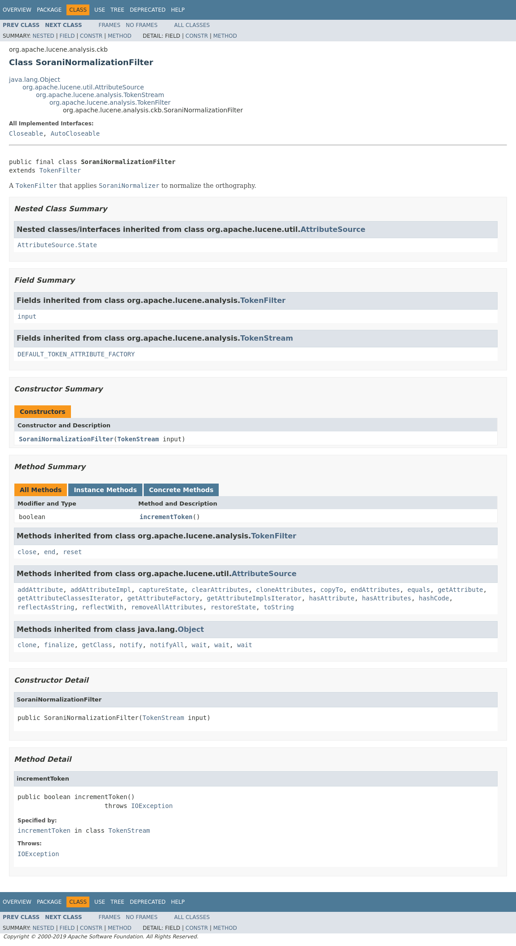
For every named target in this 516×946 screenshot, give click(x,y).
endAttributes (375, 589)
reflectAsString (46, 607)
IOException (152, 805)
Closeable (26, 133)
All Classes (192, 25)
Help (178, 10)
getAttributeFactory (163, 598)
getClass (97, 644)
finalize (59, 644)
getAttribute (460, 589)
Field (67, 36)
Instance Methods (105, 489)
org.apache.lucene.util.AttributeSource (83, 87)
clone (27, 644)
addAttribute (40, 589)
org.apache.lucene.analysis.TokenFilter (110, 102)
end (49, 551)
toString (279, 607)
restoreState (233, 607)
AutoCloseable (75, 133)
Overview (17, 10)
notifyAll (167, 644)
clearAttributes (220, 589)
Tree (117, 10)
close (27, 551)
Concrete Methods (181, 489)
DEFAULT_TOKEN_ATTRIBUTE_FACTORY (76, 354)
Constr (91, 36)
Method (120, 36)
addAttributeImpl (101, 589)
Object (191, 629)
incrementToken (166, 516)
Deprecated (148, 10)
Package (49, 10)
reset (72, 551)
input (27, 316)
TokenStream (266, 338)
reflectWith (102, 607)
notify (131, 644)
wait (199, 644)
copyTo (331, 589)
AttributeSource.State (57, 245)
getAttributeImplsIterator (254, 598)
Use (99, 10)
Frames (110, 25)
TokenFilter (60, 170)
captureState (161, 589)
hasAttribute (331, 598)
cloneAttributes (284, 589)
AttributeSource (333, 229)
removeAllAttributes (167, 607)
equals (418, 589)
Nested (43, 36)
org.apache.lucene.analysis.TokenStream (100, 94)
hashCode (434, 598)
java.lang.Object (34, 79)
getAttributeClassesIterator (69, 598)
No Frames (142, 25)
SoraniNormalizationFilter (66, 439)
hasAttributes (386, 598)
